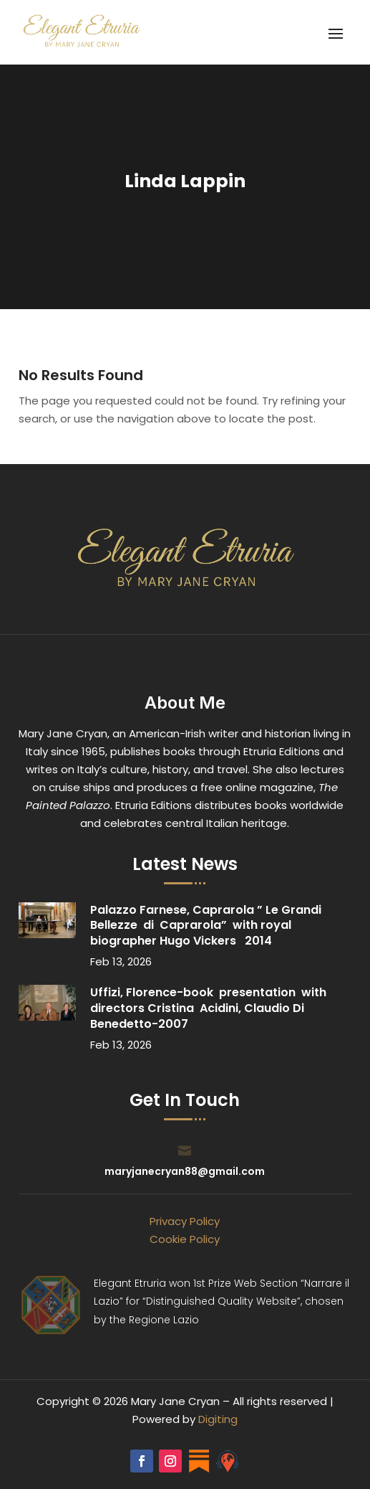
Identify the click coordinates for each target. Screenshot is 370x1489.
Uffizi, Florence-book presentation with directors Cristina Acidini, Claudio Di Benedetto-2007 (208, 1008)
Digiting (218, 1419)
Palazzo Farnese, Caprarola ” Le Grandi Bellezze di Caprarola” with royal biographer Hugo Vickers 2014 (205, 926)
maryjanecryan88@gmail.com (184, 1171)
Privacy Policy (185, 1221)
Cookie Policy (185, 1239)
